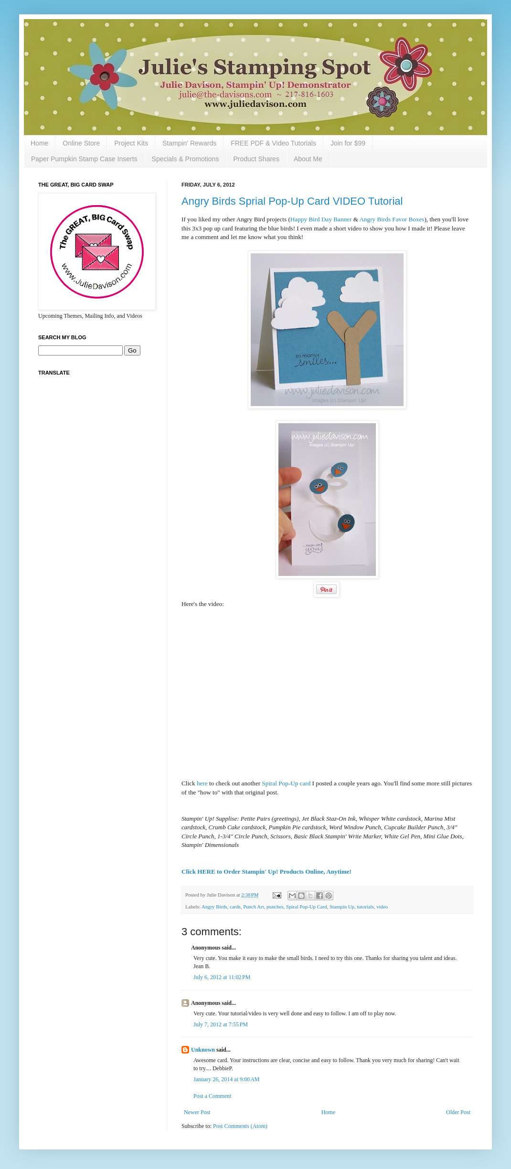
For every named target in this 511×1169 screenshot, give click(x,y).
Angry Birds (214, 906)
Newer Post (197, 1112)
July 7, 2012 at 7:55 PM (220, 1024)
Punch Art (253, 906)
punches (274, 906)
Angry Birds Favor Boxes (391, 219)
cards (235, 906)
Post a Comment (212, 1096)
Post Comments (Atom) (240, 1126)
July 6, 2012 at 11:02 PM (221, 977)
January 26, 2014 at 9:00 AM (226, 1079)
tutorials (365, 906)
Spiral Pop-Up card (286, 783)
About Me (308, 159)
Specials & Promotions (185, 159)
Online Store (81, 143)
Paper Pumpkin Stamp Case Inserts (84, 159)
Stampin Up (342, 906)
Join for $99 (347, 143)
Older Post (458, 1112)
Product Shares (256, 159)
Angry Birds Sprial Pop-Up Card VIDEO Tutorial (292, 201)
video (382, 906)
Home (39, 143)
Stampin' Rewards (189, 143)
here (202, 783)
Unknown (203, 1049)
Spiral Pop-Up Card (306, 906)
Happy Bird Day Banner (321, 219)
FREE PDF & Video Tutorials (273, 143)
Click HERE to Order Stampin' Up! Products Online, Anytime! (266, 871)
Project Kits (131, 143)
